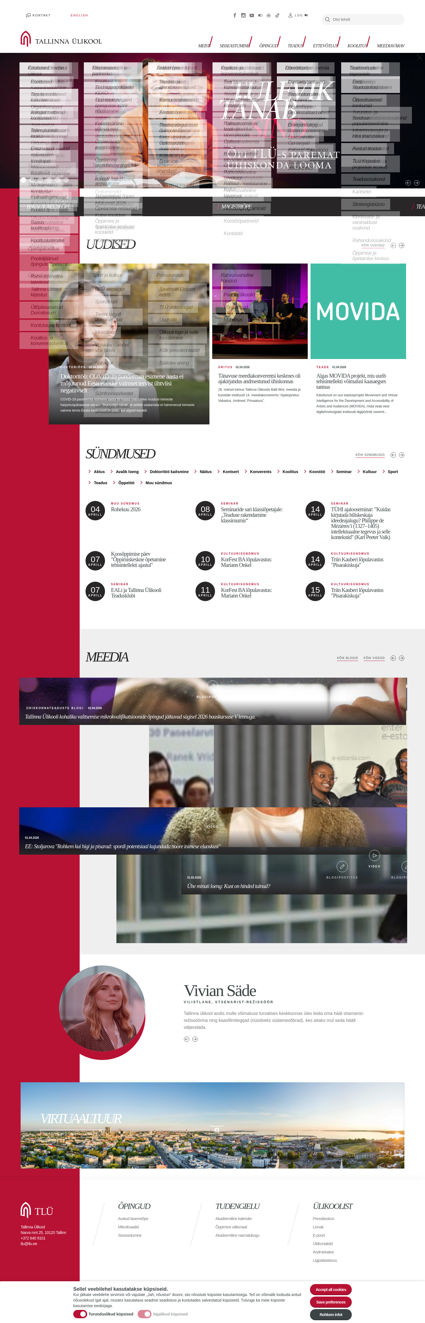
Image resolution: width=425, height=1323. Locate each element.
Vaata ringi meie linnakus (212, 1124)
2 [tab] (36, 170)
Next (401, 166)
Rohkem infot (327, 1313)
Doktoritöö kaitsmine (169, 470)
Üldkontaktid (324, 1242)
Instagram (243, 11)
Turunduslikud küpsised (111, 1310)
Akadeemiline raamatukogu (241, 1233)
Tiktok (277, 11)
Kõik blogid (339, 656)
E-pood (319, 1233)
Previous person (186, 1037)
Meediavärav (387, 33)
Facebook (235, 11)
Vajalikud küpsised (170, 1310)
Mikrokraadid (130, 1225)
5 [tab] (70, 170)
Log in (302, 11)
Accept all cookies (327, 1282)
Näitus (206, 470)
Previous (392, 166)
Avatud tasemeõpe (135, 1216)
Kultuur (370, 470)
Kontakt (37, 11)
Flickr (260, 11)
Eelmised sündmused (393, 453)
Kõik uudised (370, 234)
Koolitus (349, 33)
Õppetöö (126, 481)
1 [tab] (25, 170)
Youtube (252, 11)
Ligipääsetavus (327, 1258)
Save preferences (327, 1297)
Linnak (319, 1225)
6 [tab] (81, 170)
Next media (401, 656)
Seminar (344, 470)
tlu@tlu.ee (29, 1242)
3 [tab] (47, 170)
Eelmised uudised (393, 234)
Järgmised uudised (401, 234)
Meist (175, 33)
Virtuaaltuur (269, 11)
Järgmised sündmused (401, 453)
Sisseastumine (210, 33)
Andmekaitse (325, 1250)
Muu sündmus (159, 481)
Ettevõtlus (312, 33)
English (63, 11)
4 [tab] (59, 170)
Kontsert (231, 470)
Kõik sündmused (366, 453)
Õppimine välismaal (234, 1225)
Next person (195, 1037)
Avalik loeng (127, 470)
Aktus (99, 470)
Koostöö (317, 470)
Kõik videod (371, 656)
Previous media (393, 656)
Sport (393, 470)
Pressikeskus (325, 1216)
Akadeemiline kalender (237, 1216)
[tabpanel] (212, 112)
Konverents (261, 470)
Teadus (279, 33)
